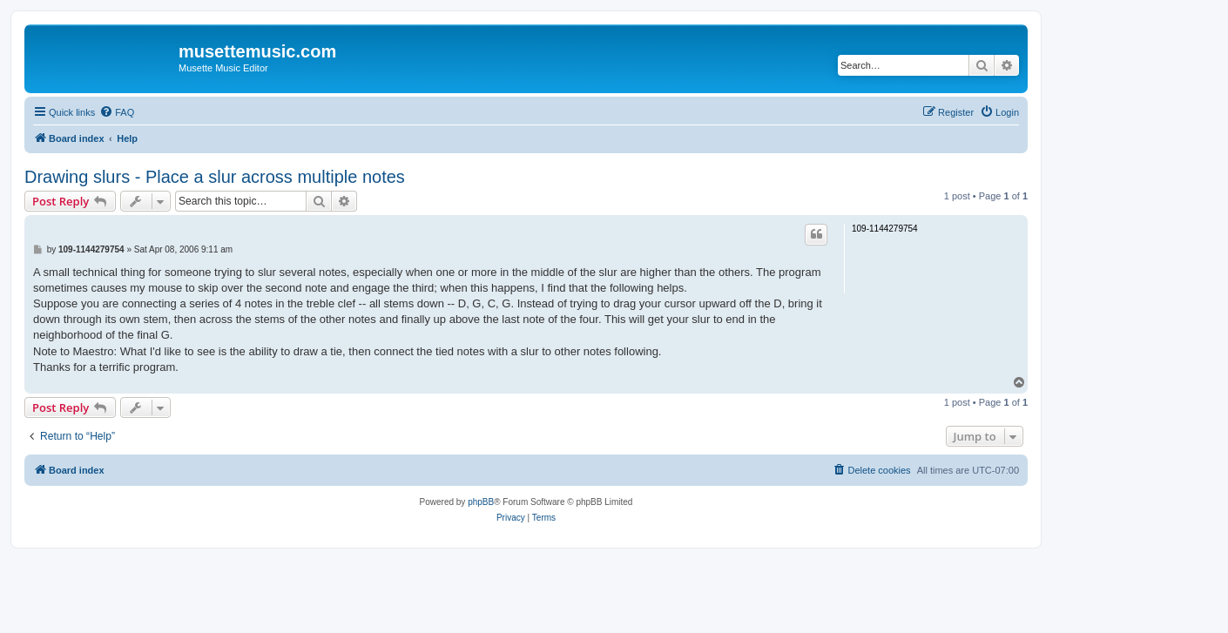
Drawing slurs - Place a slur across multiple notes (214, 176)
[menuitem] (116, 112)
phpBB (481, 502)
